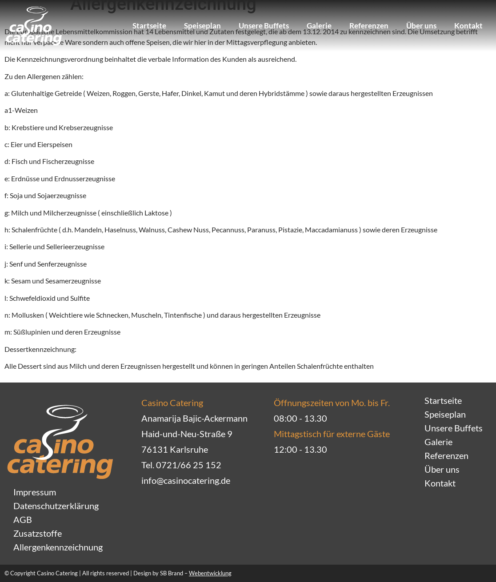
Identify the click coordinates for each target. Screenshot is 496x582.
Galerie (319, 25)
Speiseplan (202, 25)
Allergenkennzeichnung (58, 546)
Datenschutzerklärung (56, 505)
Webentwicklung (210, 573)
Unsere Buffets (264, 25)
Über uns (421, 25)
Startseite (149, 25)
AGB (22, 519)
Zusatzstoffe (37, 533)
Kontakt (468, 25)
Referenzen (368, 25)
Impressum (34, 491)
